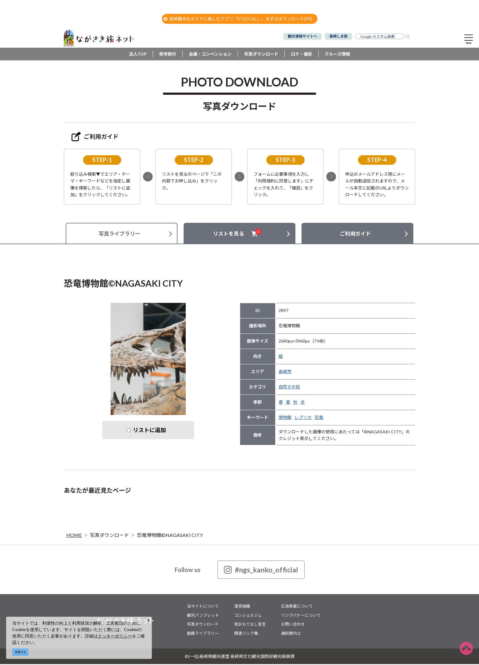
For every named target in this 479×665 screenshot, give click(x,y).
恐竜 (319, 418)
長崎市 (285, 372)
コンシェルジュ (248, 616)
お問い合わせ (293, 625)
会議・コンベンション (210, 54)
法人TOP (138, 54)
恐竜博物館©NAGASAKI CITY (170, 536)
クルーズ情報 (337, 54)
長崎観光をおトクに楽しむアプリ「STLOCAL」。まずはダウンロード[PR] (238, 18)
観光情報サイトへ (302, 36)
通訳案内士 (291, 634)
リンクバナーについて (300, 616)
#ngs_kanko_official (261, 570)
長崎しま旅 (338, 36)
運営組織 (242, 606)
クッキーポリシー (115, 635)
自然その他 (289, 387)
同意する (20, 652)
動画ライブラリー (203, 634)
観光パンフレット (203, 616)
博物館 (285, 418)
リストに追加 (149, 431)
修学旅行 (167, 54)
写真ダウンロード (261, 54)
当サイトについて (203, 606)
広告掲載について (297, 606)
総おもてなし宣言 (250, 625)
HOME (74, 536)
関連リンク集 (246, 634)
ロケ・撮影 (301, 54)
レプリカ (303, 418)
